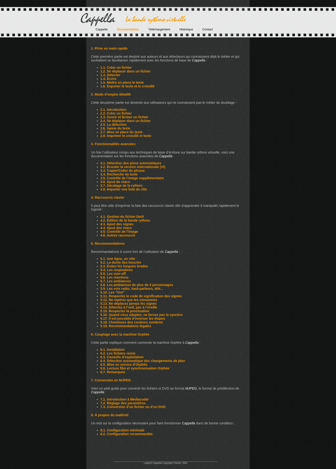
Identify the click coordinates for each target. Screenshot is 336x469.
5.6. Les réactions (114, 277)
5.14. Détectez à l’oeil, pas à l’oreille (128, 307)
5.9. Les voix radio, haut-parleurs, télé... (131, 288)
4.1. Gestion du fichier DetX (122, 216)
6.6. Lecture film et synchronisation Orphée (134, 368)
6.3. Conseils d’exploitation (122, 357)
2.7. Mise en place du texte (121, 132)
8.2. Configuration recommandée (126, 434)
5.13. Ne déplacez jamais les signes (128, 303)
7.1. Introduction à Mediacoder (124, 399)
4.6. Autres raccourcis (117, 235)
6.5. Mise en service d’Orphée (123, 364)
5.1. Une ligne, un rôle (117, 259)
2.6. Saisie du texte (115, 128)
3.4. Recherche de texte (119, 174)
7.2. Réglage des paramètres (123, 403)
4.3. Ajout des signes (117, 224)
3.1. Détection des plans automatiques (130, 163)
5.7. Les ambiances (115, 281)
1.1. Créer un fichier (116, 67)
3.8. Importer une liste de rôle (123, 189)
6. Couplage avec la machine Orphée (120, 334)
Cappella (102, 29)
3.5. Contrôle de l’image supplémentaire (132, 178)
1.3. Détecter (110, 75)
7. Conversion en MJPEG (111, 380)
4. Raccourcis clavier (107, 197)
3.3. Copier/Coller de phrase (122, 170)
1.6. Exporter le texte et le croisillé (127, 86)
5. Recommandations (108, 243)
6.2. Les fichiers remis (117, 353)
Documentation (128, 29)
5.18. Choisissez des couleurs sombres (131, 322)
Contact (207, 29)
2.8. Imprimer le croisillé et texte (125, 136)
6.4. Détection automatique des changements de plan (142, 361)
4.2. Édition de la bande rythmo (125, 220)
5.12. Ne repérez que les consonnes (128, 300)
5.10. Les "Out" (112, 292)
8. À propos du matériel (109, 415)
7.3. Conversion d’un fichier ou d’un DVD (132, 407)
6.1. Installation (112, 349)
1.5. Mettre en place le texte (122, 82)
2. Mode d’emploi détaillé (111, 94)
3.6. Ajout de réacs (115, 182)
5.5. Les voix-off (113, 274)
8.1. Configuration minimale (122, 430)
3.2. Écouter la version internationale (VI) (132, 167)
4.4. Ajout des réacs (116, 228)
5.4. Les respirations (116, 270)
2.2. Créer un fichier (116, 113)
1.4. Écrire (108, 79)
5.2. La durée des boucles (120, 262)
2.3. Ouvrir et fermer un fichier (124, 117)
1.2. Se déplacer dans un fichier (125, 71)
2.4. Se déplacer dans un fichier (125, 121)
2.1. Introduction (113, 109)
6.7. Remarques (112, 372)
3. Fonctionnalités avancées (113, 144)
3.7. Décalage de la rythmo (121, 185)
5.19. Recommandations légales (125, 326)
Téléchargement (159, 29)
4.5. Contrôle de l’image (119, 231)
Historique (186, 29)
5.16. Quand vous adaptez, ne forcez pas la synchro (141, 315)
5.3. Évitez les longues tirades (124, 266)
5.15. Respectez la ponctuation (124, 311)
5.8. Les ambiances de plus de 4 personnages (136, 285)
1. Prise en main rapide (109, 48)
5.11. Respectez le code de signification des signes (141, 296)
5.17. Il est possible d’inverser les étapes (132, 318)
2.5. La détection (113, 124)
